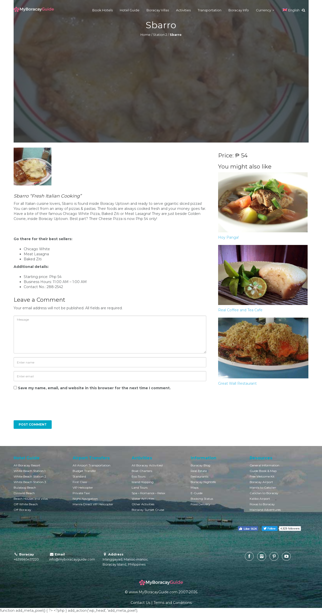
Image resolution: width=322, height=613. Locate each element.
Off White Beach (26, 504)
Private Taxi (81, 493)
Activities (183, 10)
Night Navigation (85, 498)
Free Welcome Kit (262, 476)
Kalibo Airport (260, 498)
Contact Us (140, 602)
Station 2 (160, 35)
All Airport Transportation (91, 465)
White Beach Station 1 (29, 471)
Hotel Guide (129, 10)
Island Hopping (143, 482)
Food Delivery (200, 504)
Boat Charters (142, 471)
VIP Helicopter (83, 487)
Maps (194, 487)
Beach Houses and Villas (31, 498)
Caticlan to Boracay (264, 493)
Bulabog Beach (25, 487)
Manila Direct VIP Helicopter (93, 504)
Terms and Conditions (173, 602)
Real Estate (199, 471)
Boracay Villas (158, 10)
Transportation (209, 10)
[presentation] (48, 408)
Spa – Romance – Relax (148, 493)
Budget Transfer (84, 471)
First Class (80, 482)
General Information (264, 465)
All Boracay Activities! (147, 465)
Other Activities (143, 504)
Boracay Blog (200, 465)
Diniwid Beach (24, 493)
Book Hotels (102, 10)
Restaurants (199, 476)
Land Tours (140, 487)
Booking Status (202, 498)
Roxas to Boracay (262, 504)
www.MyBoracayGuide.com (153, 592)
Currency (263, 10)
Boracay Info (238, 10)
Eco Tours (138, 476)
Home (145, 35)
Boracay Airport (261, 482)
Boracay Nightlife (203, 482)
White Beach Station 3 (30, 482)
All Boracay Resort (27, 465)
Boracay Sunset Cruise (148, 510)
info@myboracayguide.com (72, 559)
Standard (79, 476)
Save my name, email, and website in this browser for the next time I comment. (94, 388)
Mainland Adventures (265, 510)
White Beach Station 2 (30, 476)
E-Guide (196, 493)
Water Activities (143, 498)
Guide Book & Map (263, 471)
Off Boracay (22, 510)
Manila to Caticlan (263, 487)
